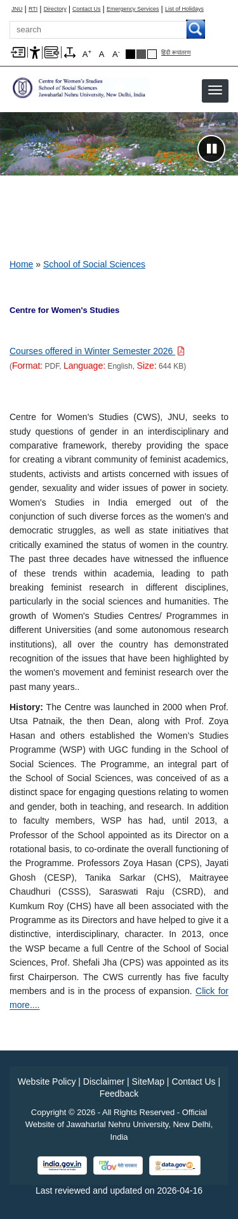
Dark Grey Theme (141, 54)
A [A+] (87, 53)
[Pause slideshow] (211, 149)
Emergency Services (133, 9)
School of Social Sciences (94, 264)
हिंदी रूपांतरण (176, 53)
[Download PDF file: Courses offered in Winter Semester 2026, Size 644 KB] (97, 351)
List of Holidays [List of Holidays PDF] (184, 9)
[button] (215, 90)
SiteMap (148, 1081)
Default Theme (152, 54)
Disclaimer (103, 1081)
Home (21, 264)
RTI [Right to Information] (33, 9)
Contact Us (86, 9)
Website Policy (47, 1081)
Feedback (119, 1093)
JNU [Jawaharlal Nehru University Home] (17, 9)
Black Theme (130, 54)
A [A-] (116, 53)
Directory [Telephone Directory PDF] (55, 9)
